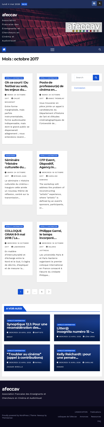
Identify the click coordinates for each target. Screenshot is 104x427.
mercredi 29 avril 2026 (20, 332)
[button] (100, 49)
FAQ (99, 421)
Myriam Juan (18, 176)
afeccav (9, 14)
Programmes (10, 155)
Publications (95, 412)
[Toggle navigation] (52, 49)
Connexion (79, 88)
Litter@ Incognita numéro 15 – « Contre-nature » (74, 331)
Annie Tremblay (55, 98)
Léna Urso (89, 337)
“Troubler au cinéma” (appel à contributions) (25, 356)
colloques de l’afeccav (67, 417)
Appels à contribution (14, 78)
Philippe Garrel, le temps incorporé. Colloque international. (50, 238)
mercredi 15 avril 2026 (70, 362)
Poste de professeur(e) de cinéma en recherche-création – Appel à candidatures (51, 91)
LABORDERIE (18, 247)
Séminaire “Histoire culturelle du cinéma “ (14, 165)
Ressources (96, 417)
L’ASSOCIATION (81, 412)
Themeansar (7, 418)
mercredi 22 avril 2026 (70, 337)
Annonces (84, 417)
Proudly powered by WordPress (15, 415)
